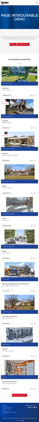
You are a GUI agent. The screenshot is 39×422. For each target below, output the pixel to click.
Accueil (13, 44)
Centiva (22, 420)
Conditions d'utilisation (22, 418)
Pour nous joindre (23, 44)
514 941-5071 (7, 411)
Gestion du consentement (32, 418)
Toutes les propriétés (19, 395)
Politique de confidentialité (11, 418)
